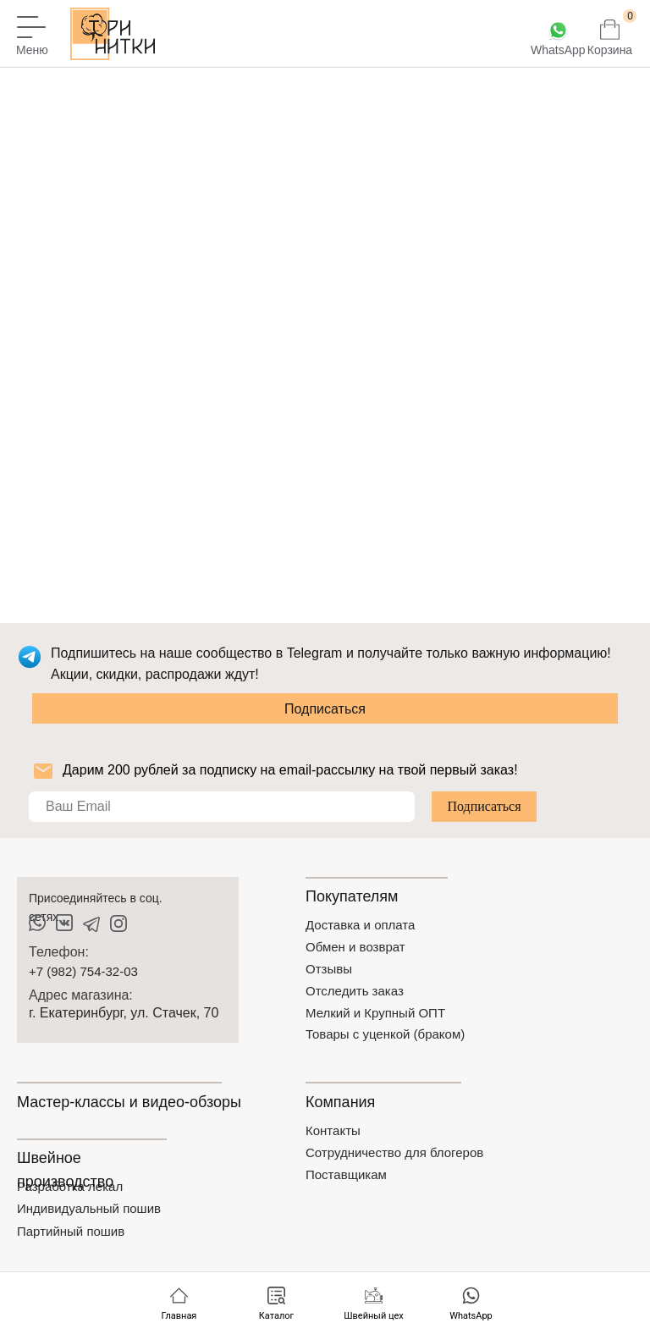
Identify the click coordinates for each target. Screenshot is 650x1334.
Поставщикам (346, 1174)
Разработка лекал (70, 1186)
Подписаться (325, 709)
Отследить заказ (355, 991)
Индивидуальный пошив (89, 1208)
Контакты (333, 1130)
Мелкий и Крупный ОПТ (375, 1013)
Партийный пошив (70, 1231)
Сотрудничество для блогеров (394, 1152)
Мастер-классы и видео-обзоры (129, 1102)
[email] (222, 806)
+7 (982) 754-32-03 (83, 971)
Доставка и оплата (360, 925)
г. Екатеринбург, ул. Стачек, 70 (123, 1013)
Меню (32, 50)
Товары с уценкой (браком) (385, 1034)
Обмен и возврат (355, 947)
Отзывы (329, 969)
